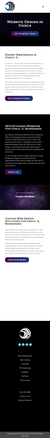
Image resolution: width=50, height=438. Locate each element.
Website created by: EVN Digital (17, 434)
